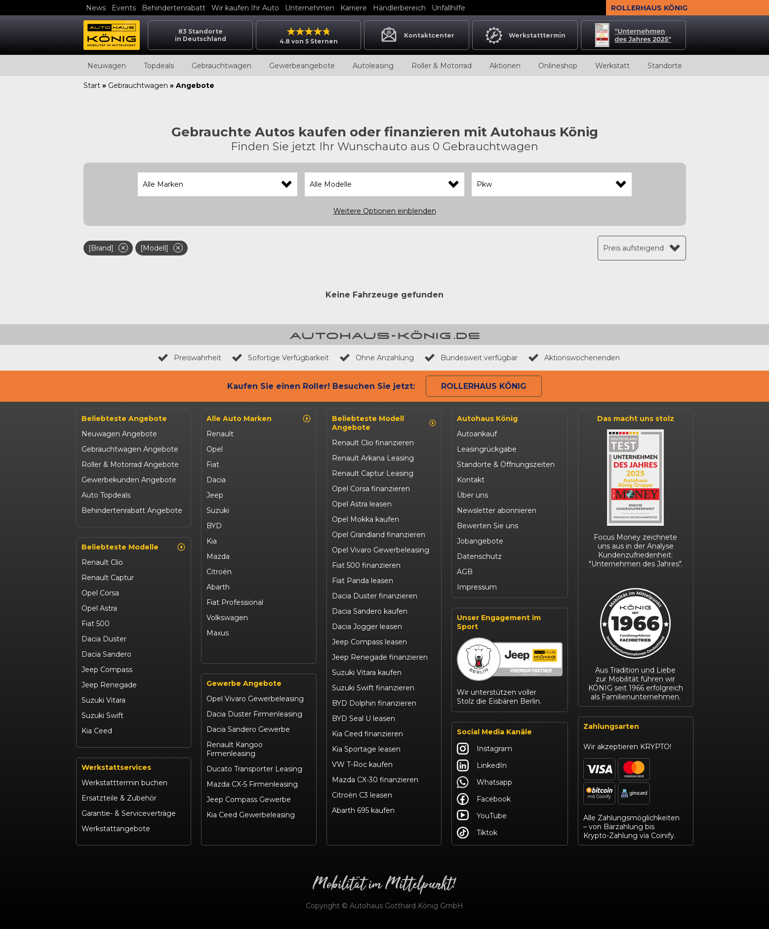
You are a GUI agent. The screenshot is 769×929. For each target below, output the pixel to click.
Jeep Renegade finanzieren (380, 657)
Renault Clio (102, 562)
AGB (465, 571)
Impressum (477, 587)
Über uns (472, 495)
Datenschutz (479, 556)
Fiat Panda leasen (362, 580)
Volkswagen (227, 617)
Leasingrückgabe (487, 449)
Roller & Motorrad (441, 65)
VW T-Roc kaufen (362, 764)
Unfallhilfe (448, 7)
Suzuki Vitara (103, 700)
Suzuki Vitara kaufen (367, 672)
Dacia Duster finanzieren (374, 595)
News (96, 7)
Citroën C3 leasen (362, 795)
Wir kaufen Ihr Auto (245, 7)
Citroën (219, 571)
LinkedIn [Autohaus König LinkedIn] (482, 765)
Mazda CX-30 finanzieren (375, 779)
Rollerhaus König (649, 7)
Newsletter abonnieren (496, 510)
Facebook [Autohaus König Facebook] (484, 799)
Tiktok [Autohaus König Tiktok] (477, 833)
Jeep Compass (106, 669)
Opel (214, 449)
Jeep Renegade (109, 684)
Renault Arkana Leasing (373, 458)
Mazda (218, 556)
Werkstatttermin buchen (124, 782)
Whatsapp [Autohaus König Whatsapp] (484, 782)
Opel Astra (99, 608)
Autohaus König (487, 418)
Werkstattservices (116, 767)
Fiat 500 (95, 623)
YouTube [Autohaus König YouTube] (482, 816)
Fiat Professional (234, 602)
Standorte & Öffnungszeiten (506, 464)
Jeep (214, 495)
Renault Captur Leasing (372, 473)
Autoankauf (477, 433)
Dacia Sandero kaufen (369, 611)
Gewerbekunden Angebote (128, 479)
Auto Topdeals (105, 495)
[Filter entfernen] (123, 248)
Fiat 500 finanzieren (366, 565)
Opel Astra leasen (362, 504)
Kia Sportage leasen (366, 749)
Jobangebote (480, 541)
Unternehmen (309, 7)
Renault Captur (107, 577)
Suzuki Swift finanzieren (373, 687)
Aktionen (505, 65)
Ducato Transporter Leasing (254, 768)
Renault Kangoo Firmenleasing (234, 749)
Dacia (216, 479)
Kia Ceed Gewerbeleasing (250, 814)
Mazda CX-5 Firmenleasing (252, 784)
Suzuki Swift (102, 715)
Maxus (217, 633)
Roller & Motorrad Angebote (130, 464)
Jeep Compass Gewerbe (248, 799)
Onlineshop (557, 65)
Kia (211, 541)
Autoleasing (373, 65)
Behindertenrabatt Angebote (131, 510)
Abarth (218, 587)
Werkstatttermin (525, 35)
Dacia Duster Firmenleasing (254, 714)
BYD (214, 525)
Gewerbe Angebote (244, 683)
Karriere (353, 7)
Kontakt (471, 479)
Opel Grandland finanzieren (378, 534)
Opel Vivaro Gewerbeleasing (255, 698)
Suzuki (217, 510)
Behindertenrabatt (173, 7)
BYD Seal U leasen (363, 718)
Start (91, 85)
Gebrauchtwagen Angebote (129, 449)
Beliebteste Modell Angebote (384, 423)
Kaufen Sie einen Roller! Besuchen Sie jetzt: (321, 386)
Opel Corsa (100, 593)
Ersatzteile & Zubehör (119, 798)
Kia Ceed (96, 730)
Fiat (212, 464)
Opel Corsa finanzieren (371, 488)
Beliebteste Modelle (133, 547)
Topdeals (159, 65)
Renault (220, 433)
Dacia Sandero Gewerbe (248, 729)
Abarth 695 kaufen (363, 810)
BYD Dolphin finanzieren (374, 703)
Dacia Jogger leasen (367, 626)
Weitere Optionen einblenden (384, 211)
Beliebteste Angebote (124, 418)
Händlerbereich (399, 7)
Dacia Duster (103, 638)
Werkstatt (612, 65)
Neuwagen (106, 65)
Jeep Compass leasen (369, 641)
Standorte (665, 65)
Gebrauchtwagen (221, 65)
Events (124, 7)
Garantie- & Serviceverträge (128, 813)
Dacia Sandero (106, 654)
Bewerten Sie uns (487, 525)
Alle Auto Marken (258, 418)
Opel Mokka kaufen (365, 519)
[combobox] (217, 184)
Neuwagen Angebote (119, 433)
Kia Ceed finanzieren (367, 733)
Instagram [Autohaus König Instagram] (484, 749)
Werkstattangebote (115, 828)
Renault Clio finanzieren (373, 442)
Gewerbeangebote (302, 65)
